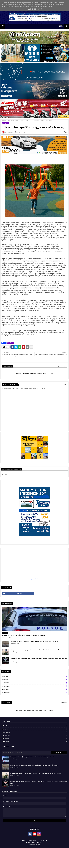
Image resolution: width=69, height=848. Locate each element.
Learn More (32, 9)
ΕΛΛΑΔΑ (35, 676)
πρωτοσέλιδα (34, 579)
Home (23, 840)
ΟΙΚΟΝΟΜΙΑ (35, 686)
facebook (19, 593)
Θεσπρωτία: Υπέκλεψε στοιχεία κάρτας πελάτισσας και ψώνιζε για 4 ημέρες (24, 635)
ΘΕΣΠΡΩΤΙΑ (15, 120)
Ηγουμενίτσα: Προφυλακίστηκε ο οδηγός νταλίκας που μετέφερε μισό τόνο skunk (34, 641)
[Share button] (31, 347)
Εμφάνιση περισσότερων (60, 366)
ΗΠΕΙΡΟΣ (35, 680)
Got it (40, 9)
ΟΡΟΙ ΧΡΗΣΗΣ (43, 840)
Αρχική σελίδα (5, 120)
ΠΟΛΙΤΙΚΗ (35, 689)
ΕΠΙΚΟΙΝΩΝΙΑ (32, 840)
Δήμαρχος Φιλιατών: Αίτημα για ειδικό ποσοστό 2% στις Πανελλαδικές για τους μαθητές (36, 650)
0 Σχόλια (64, 384)
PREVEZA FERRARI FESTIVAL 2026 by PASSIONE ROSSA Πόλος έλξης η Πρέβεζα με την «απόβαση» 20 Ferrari (38, 659)
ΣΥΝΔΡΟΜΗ (35, 692)
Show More (64, 702)
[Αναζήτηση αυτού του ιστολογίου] (26, 752)
